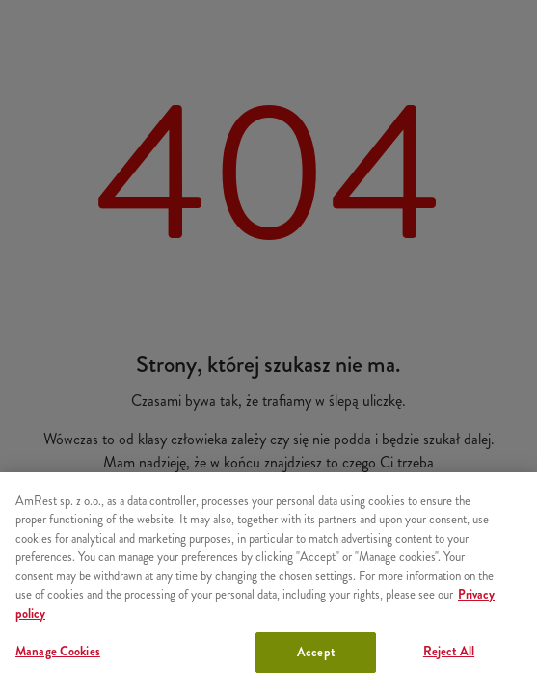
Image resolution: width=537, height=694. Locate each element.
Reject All (448, 651)
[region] (268, 583)
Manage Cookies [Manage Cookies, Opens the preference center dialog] (57, 651)
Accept (316, 652)
